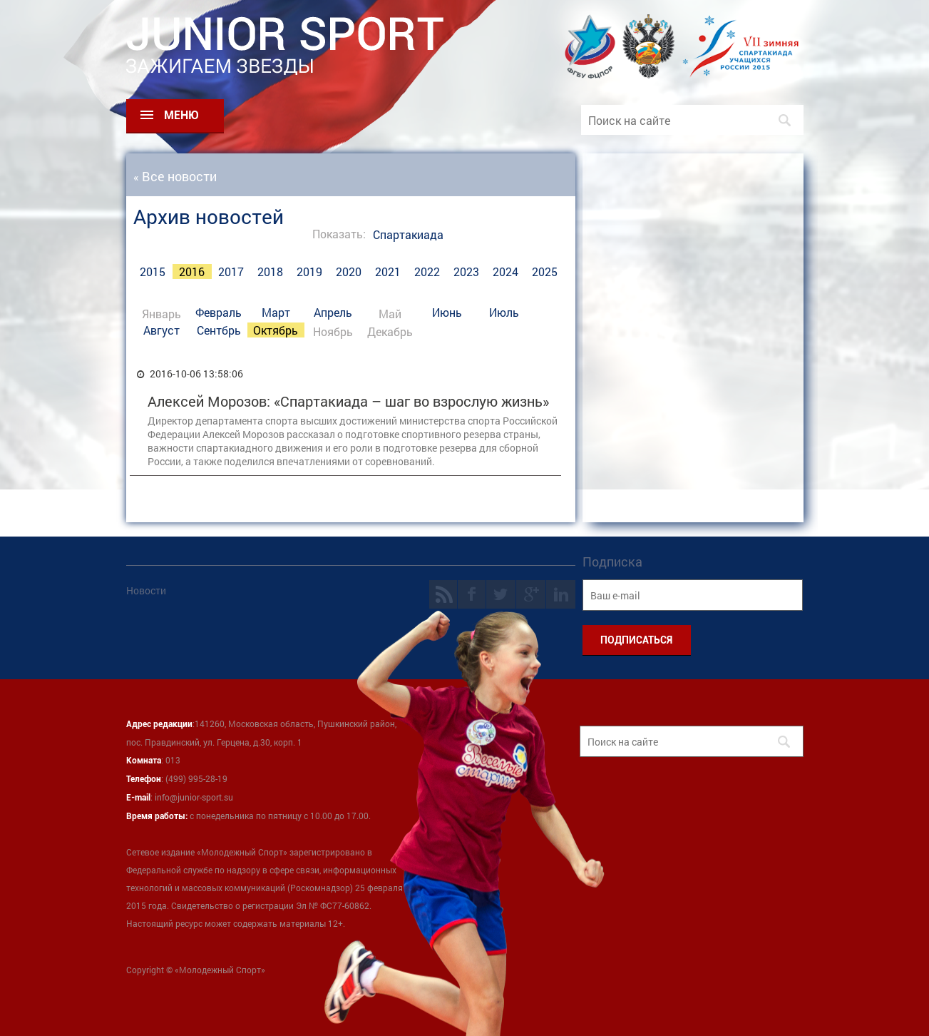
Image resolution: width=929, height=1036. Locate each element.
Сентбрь (219, 330)
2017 (231, 271)
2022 (427, 271)
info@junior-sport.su (194, 797)
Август (161, 330)
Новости (146, 590)
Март (276, 312)
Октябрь (275, 330)
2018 (270, 271)
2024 (505, 271)
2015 (152, 271)
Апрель (333, 312)
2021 (388, 271)
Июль (504, 312)
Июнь (447, 312)
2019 (309, 271)
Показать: (339, 233)
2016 (192, 271)
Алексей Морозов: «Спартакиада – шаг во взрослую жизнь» (348, 401)
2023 (466, 271)
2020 (348, 271)
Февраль (218, 312)
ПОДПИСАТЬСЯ (636, 640)
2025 (545, 271)
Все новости (179, 176)
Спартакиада (408, 234)
